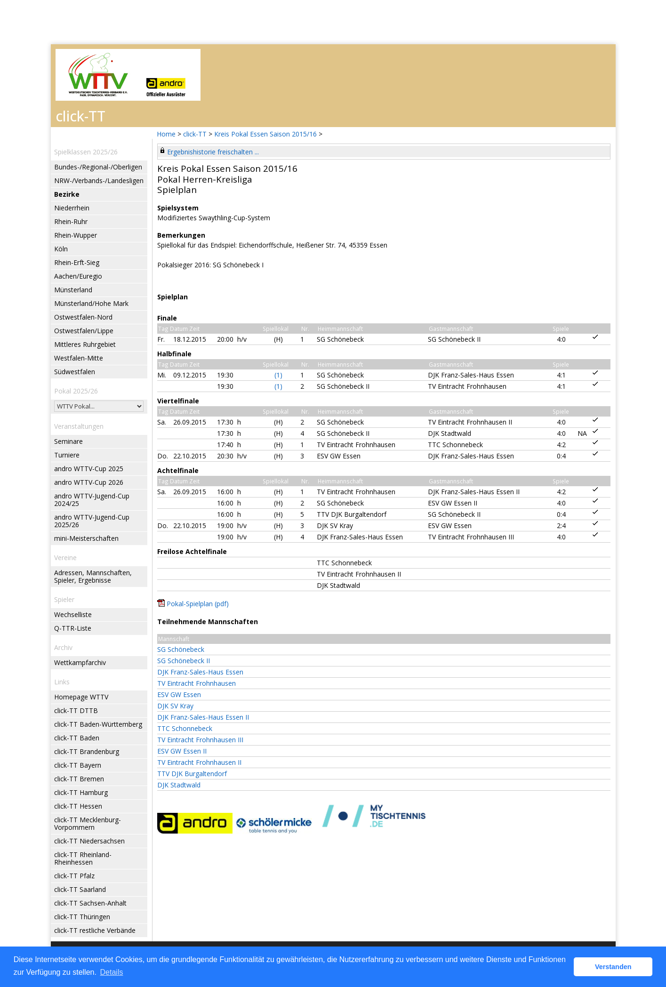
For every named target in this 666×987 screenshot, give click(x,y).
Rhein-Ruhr (71, 221)
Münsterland (73, 289)
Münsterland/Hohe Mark (91, 303)
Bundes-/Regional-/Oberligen (98, 166)
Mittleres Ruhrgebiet (85, 344)
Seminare (68, 441)
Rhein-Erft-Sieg (76, 262)
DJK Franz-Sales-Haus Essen (200, 671)
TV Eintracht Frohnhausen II (199, 762)
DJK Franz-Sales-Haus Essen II (203, 717)
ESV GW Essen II (182, 750)
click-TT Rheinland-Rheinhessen (83, 858)
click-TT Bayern (77, 765)
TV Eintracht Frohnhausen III (200, 739)
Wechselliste (73, 614)
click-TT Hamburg (81, 792)
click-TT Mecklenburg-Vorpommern (87, 823)
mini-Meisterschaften (86, 538)
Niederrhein (71, 207)
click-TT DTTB (76, 710)
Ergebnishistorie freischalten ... (213, 151)
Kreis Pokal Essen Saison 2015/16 (266, 133)
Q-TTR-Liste (72, 628)
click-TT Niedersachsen (89, 840)
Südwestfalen (74, 371)
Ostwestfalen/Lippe (83, 330)
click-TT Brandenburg (86, 751)
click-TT (195, 133)
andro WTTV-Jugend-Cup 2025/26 (91, 521)
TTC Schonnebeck (184, 728)
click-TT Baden (76, 737)
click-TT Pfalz (74, 875)
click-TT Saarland (80, 889)
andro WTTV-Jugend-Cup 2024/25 (91, 499)
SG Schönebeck (180, 649)
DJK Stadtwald (179, 784)
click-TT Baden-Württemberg (98, 724)
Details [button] (111, 972)
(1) (278, 374)
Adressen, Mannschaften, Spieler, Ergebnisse (93, 576)
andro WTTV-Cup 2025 (88, 468)
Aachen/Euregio (78, 276)
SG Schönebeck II (183, 660)
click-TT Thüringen (82, 916)
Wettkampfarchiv (80, 662)
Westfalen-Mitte (78, 357)
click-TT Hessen (78, 806)
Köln (61, 248)
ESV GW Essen (179, 694)
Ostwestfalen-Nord (83, 317)
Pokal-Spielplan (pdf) (198, 603)
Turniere (67, 454)
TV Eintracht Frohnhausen (196, 683)
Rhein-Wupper (75, 235)
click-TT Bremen (79, 778)
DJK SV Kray (175, 705)
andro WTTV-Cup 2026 (88, 482)
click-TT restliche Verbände (95, 930)
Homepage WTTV (81, 696)
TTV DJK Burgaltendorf (192, 773)
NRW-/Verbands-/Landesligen (99, 180)
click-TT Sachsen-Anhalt (90, 903)
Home (166, 133)
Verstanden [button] (613, 967)
